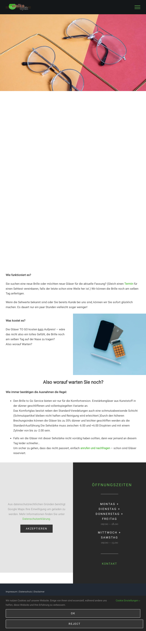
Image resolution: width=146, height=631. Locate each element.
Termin (128, 283)
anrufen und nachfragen (95, 448)
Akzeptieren (36, 528)
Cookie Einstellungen (128, 600)
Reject (74, 623)
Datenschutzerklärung (36, 519)
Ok (73, 613)
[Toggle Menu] (137, 7)
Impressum (11, 591)
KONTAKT (109, 563)
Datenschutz (25, 591)
